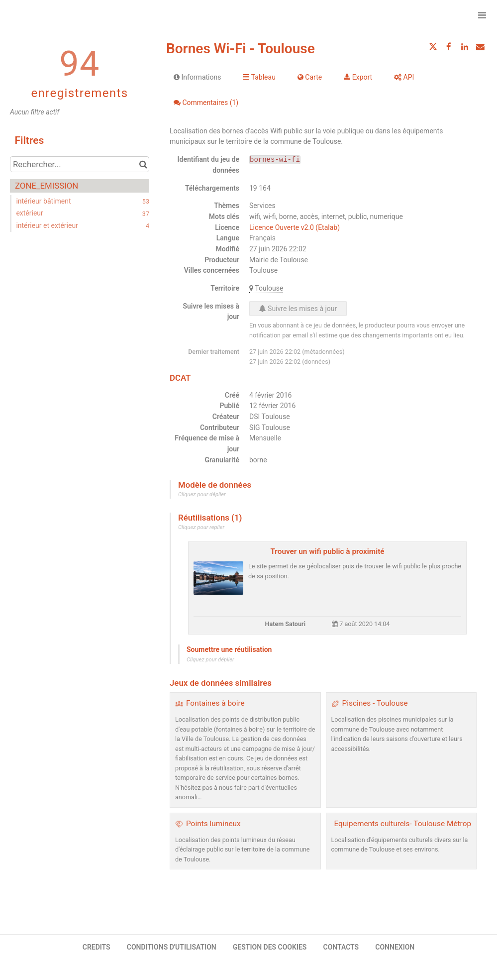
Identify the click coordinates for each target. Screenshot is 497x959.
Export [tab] (358, 77)
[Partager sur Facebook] (449, 47)
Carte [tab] (310, 77)
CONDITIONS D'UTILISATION (171, 947)
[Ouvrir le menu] (482, 15)
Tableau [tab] (259, 77)
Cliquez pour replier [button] (201, 527)
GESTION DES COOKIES (270, 947)
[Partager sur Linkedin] (465, 47)
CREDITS (96, 947)
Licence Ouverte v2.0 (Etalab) (294, 227)
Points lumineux (213, 823)
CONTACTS (341, 947)
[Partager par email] (480, 47)
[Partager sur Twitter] (433, 47)
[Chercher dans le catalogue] (143, 164)
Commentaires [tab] (206, 103)
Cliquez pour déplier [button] (202, 494)
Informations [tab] (197, 77)
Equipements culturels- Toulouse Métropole (408, 823)
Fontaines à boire (215, 703)
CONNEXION (394, 947)
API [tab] (404, 77)
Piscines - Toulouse (375, 703)
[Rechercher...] (79, 164)
